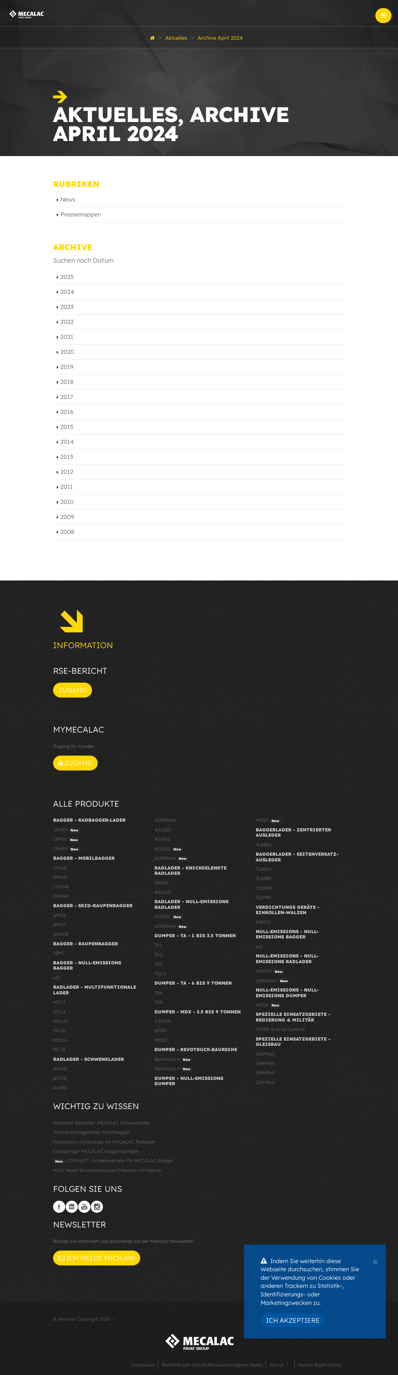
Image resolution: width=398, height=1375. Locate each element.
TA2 (158, 954)
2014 (67, 441)
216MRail (265, 1082)
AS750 (60, 1078)
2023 (67, 307)
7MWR (60, 868)
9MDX (160, 1040)
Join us (276, 1365)
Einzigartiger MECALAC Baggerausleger (96, 1151)
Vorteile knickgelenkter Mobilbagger (91, 1132)
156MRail (265, 1072)
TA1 (158, 945)
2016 (66, 411)
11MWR (60, 886)
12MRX (66, 849)
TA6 (158, 993)
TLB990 (264, 897)
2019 (66, 367)
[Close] (375, 1261)
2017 (66, 397)
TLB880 (264, 878)
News (67, 199)
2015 (66, 426)
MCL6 (59, 1030)
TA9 (158, 1002)
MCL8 (59, 1049)
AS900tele (165, 820)
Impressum (143, 1365)
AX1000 (162, 892)
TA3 (158, 964)
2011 (66, 486)
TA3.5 (160, 974)
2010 (67, 501)
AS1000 (162, 830)
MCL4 (59, 1012)
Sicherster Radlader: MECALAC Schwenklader (101, 1123)
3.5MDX (162, 1021)
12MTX (66, 839)
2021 (66, 337)
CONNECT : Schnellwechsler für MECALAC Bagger (113, 1161)
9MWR (60, 877)
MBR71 (263, 922)
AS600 (60, 1068)
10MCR (60, 934)
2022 (67, 322)
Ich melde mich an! (96, 1258)
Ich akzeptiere (293, 1320)
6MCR (59, 915)
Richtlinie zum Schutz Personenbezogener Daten (212, 1365)
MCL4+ (60, 1021)
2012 (66, 471)
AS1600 (162, 839)
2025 (67, 277)
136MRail (265, 1063)
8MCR (59, 924)
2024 (67, 292)
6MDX (160, 1030)
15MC (59, 953)
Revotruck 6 (173, 1059)
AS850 (60, 1087)
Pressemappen (80, 214)
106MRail (265, 1054)
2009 (67, 516)
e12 (56, 978)
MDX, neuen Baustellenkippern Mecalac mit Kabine (107, 1170)
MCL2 (59, 1002)
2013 (66, 456)
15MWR (61, 896)
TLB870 (264, 869)
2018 (66, 382)
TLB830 (264, 845)
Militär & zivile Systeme (280, 1029)
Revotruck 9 (173, 1069)
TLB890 (264, 888)
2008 (67, 531)
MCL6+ (60, 1040)
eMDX (268, 820)
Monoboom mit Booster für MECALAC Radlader (104, 1142)
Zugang (72, 690)
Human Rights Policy (320, 1365)
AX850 (161, 882)
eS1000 (168, 849)
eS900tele (171, 858)
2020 (67, 352)
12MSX (66, 830)
